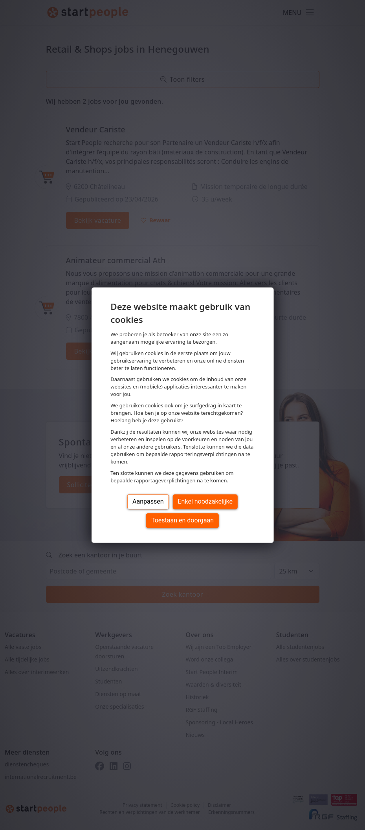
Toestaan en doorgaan (182, 520)
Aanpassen (148, 501)
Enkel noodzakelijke (205, 501)
